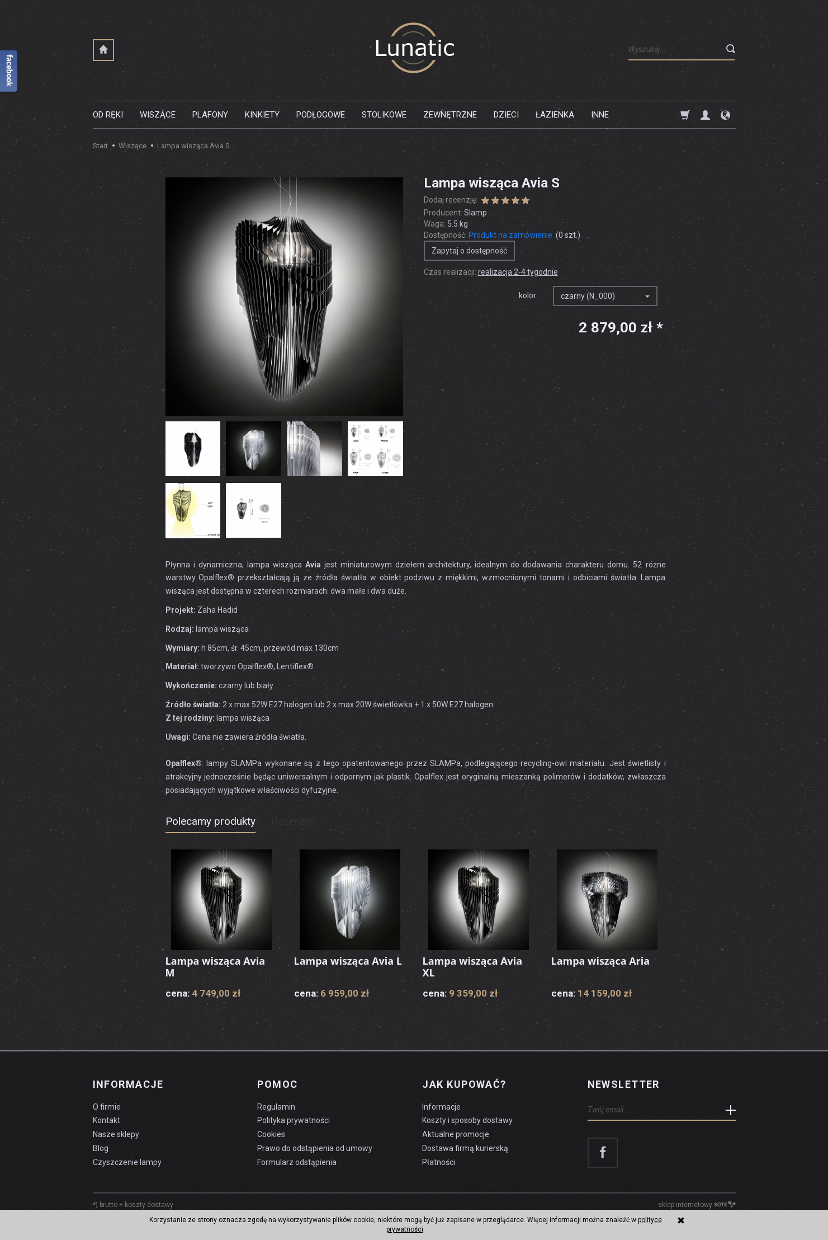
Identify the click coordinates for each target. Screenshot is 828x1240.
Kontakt (106, 1120)
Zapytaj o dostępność (469, 250)
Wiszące (158, 115)
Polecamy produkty (210, 821)
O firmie (107, 1106)
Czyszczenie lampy (127, 1162)
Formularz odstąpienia (297, 1162)
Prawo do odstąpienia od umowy (314, 1148)
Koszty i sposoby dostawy (467, 1120)
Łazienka (555, 115)
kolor (527, 295)
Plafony (210, 115)
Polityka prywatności (293, 1120)
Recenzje (292, 821)
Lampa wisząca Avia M (215, 967)
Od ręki (108, 115)
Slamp (475, 212)
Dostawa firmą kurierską (465, 1148)
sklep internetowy (697, 1204)
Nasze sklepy (116, 1134)
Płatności (438, 1162)
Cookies (271, 1134)
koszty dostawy (149, 1204)
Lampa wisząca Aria (600, 960)
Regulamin (276, 1106)
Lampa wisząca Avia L (348, 960)
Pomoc (277, 1084)
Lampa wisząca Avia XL (473, 967)
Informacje (128, 1084)
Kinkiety (262, 115)
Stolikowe (384, 115)
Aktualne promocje (455, 1134)
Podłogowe (320, 115)
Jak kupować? (464, 1084)
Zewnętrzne (450, 115)
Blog (100, 1148)
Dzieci (506, 115)
